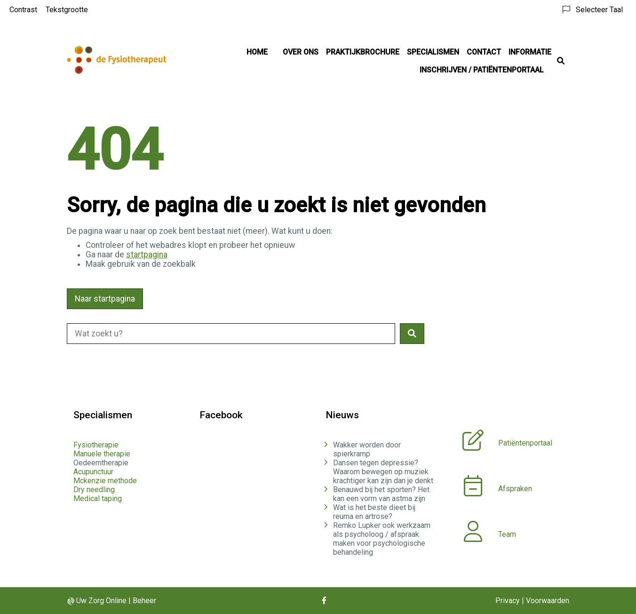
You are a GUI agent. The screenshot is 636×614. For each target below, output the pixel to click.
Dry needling (94, 489)
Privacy (507, 600)
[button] (412, 333)
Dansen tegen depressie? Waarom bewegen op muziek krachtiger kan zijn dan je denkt (383, 471)
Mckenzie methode (105, 480)
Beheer (144, 600)
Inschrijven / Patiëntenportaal (482, 69)
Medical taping (97, 498)
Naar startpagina (105, 298)
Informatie (530, 52)
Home (257, 52)
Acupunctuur (93, 471)
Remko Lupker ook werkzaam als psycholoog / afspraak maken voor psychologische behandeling (381, 539)
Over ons (300, 52)
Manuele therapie (101, 453)
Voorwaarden (547, 600)
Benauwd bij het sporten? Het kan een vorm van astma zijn (381, 494)
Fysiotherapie (96, 444)
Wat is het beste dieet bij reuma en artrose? (374, 512)
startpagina (146, 254)
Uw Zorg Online (101, 600)
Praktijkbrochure (362, 52)
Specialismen (433, 52)
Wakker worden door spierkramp (367, 449)
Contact (484, 52)
